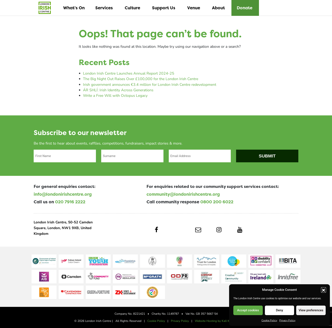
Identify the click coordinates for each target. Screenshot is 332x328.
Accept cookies (248, 310)
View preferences (311, 310)
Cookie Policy (269, 320)
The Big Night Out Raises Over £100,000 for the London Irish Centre (140, 78)
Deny (279, 310)
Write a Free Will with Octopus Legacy (115, 95)
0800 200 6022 (216, 202)
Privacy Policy (287, 320)
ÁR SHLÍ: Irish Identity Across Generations (118, 89)
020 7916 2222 (70, 202)
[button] (323, 290)
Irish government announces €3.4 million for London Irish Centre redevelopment (149, 84)
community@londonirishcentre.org (183, 194)
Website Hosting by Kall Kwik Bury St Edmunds (226, 321)
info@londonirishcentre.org (63, 194)
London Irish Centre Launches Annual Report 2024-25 (128, 73)
